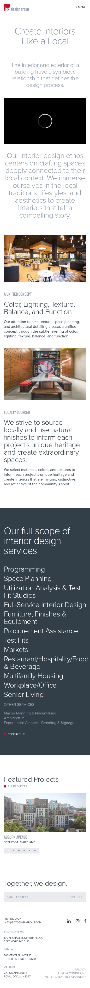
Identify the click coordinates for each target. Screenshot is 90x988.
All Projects (17, 786)
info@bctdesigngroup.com (22, 922)
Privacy (80, 969)
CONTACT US (16, 734)
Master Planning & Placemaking (30, 713)
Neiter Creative (56, 977)
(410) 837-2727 (12, 919)
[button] (8, 850)
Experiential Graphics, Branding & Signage (39, 722)
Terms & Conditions (71, 973)
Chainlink (78, 977)
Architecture (14, 717)
